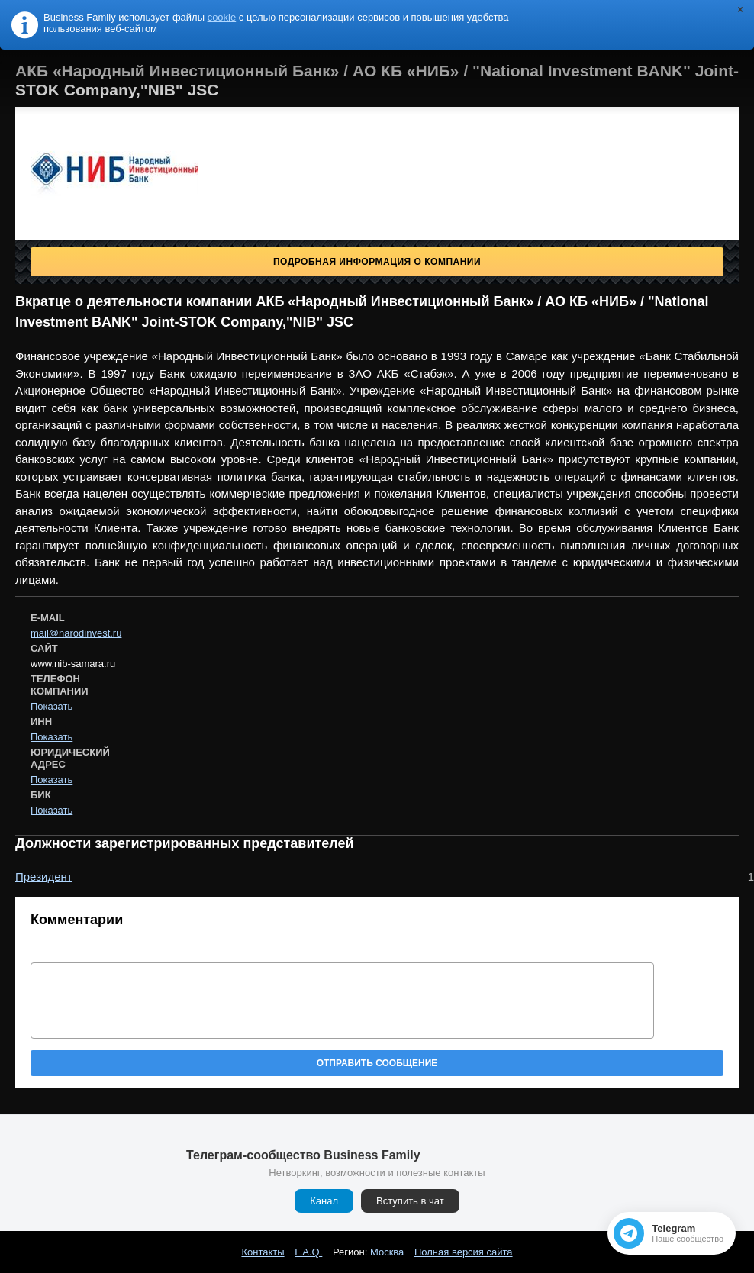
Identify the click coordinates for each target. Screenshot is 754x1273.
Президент (43, 876)
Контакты (262, 1252)
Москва (387, 1252)
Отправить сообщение (377, 1063)
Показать (51, 706)
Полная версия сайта (463, 1252)
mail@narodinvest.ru (76, 633)
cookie (222, 17)
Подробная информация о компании (377, 261)
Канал (324, 1201)
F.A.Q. (308, 1252)
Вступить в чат (410, 1201)
